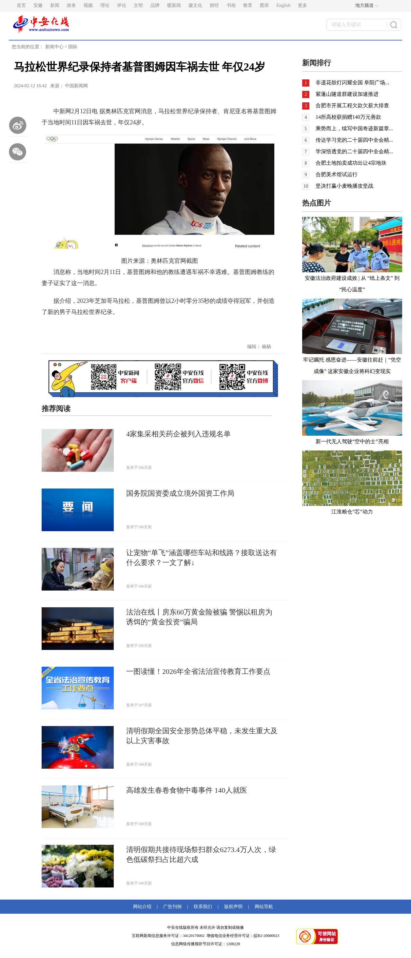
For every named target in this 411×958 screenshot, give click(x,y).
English (284, 5)
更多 (302, 5)
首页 (21, 5)
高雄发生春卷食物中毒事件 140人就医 (186, 790)
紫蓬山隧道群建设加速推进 (347, 94)
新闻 (54, 5)
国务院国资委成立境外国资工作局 (180, 493)
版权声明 (233, 906)
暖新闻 (174, 5)
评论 (121, 5)
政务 (71, 5)
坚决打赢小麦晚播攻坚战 (344, 186)
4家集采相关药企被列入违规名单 (178, 434)
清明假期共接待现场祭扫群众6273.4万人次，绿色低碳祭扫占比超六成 (201, 854)
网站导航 (262, 906)
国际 (72, 46)
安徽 (38, 5)
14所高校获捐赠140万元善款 (348, 117)
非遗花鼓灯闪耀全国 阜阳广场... (352, 82)
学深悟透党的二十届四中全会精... (354, 151)
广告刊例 (172, 906)
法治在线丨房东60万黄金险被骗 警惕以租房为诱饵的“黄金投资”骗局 (199, 617)
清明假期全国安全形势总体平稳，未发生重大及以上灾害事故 (202, 736)
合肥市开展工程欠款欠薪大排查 (352, 105)
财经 (214, 5)
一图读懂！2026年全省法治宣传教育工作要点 (198, 671)
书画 (231, 5)
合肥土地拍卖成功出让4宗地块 (351, 163)
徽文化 (195, 5)
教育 (247, 5)
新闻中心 (54, 46)
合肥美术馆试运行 (337, 174)
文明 (138, 5)
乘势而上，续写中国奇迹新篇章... (354, 128)
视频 (88, 5)
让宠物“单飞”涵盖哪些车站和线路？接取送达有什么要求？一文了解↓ (201, 558)
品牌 (155, 5)
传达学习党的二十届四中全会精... (354, 140)
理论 (104, 5)
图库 (264, 5)
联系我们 (202, 906)
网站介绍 (143, 906)
